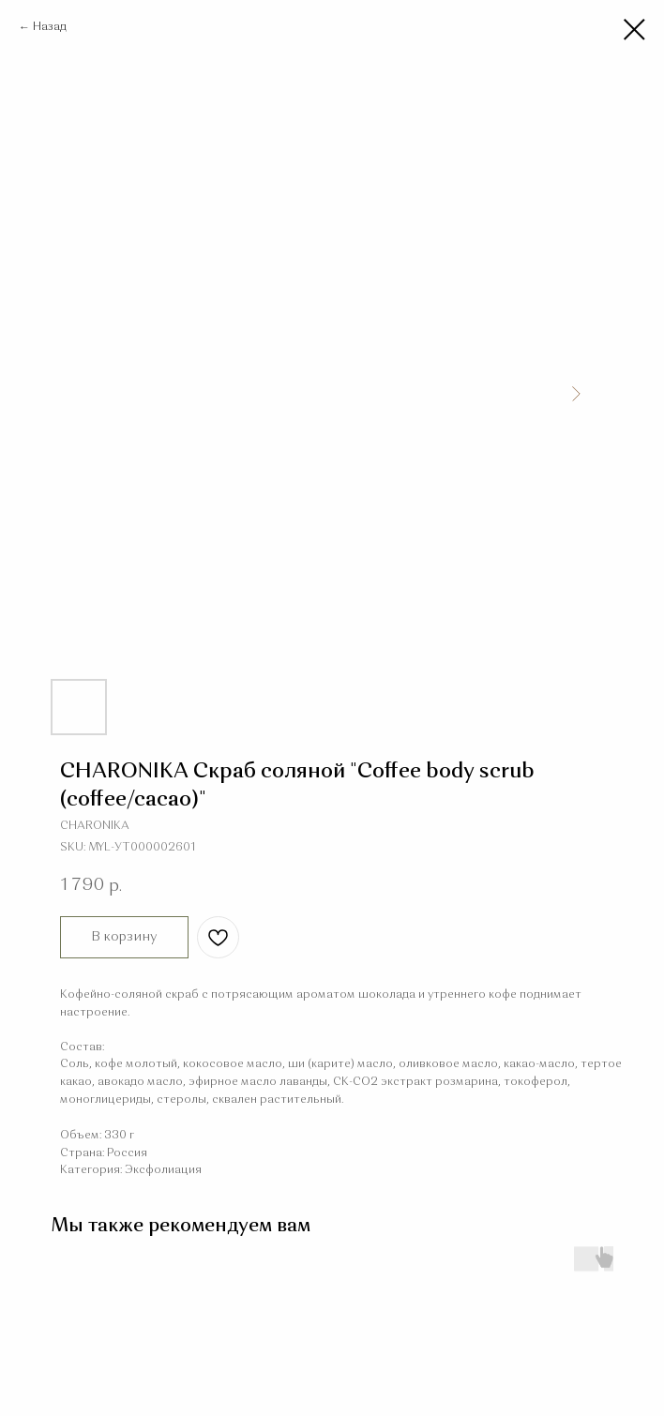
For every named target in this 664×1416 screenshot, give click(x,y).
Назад (50, 27)
